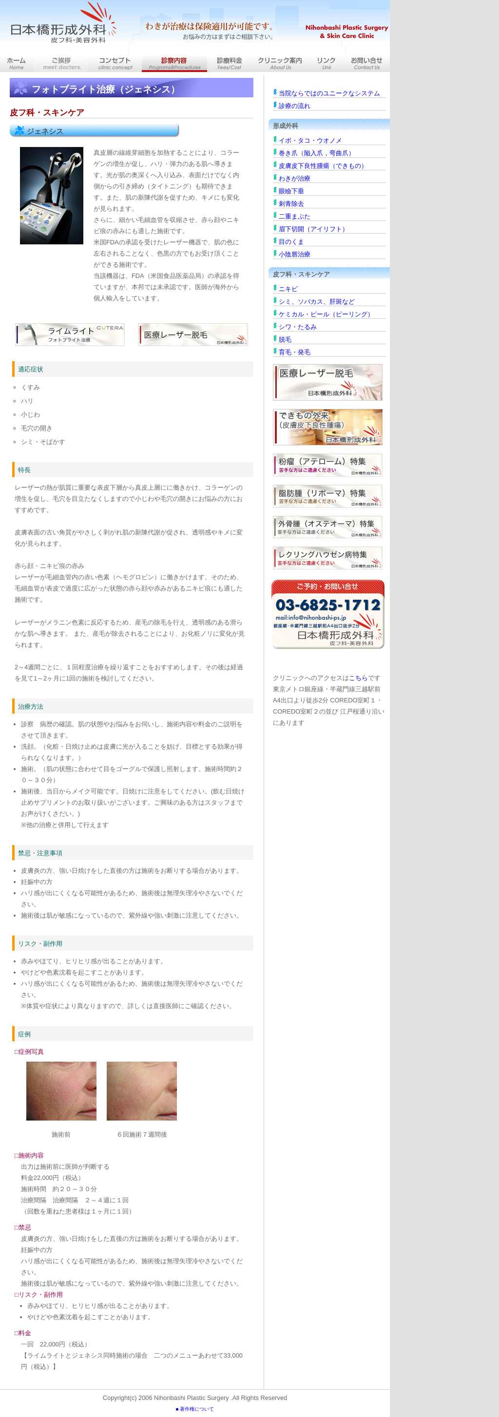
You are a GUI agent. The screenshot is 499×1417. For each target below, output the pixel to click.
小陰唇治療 (294, 254)
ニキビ (288, 289)
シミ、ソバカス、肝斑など (317, 301)
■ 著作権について (195, 1409)
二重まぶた (294, 216)
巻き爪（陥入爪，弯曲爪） (317, 153)
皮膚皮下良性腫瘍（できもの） (323, 165)
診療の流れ (294, 106)
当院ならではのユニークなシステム (329, 93)
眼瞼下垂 (291, 191)
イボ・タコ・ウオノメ (310, 140)
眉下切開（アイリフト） (313, 229)
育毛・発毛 (294, 352)
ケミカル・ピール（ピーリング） (326, 314)
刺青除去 (291, 203)
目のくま (291, 241)
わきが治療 (294, 178)
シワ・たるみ (298, 327)
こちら (358, 677)
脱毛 (285, 339)
